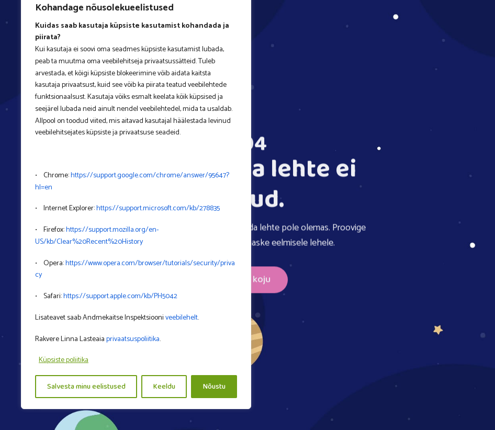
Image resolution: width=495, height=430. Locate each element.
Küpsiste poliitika (63, 360)
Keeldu (164, 386)
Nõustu (214, 386)
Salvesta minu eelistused (86, 386)
